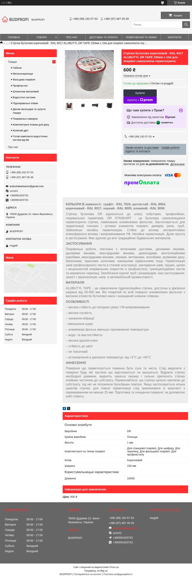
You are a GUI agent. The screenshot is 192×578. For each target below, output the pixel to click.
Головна (14, 37)
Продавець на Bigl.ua (96, 570)
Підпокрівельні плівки (25, 103)
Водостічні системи (24, 97)
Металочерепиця (23, 73)
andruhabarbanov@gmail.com (27, 186)
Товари (41, 37)
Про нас (72, 37)
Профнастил (20, 85)
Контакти (174, 37)
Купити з (140, 100)
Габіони (17, 67)
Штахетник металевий (26, 91)
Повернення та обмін (141, 37)
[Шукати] (186, 24)
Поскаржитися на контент (87, 574)
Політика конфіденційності (117, 574)
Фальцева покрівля (24, 79)
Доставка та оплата (104, 37)
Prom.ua (114, 567)
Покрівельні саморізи (25, 118)
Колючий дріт (20, 130)
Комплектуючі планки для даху (31, 124)
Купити (140, 93)
